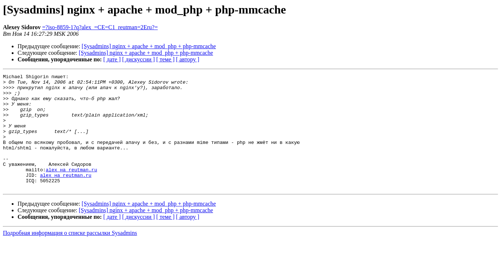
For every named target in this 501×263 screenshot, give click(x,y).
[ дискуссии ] (138, 59)
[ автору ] (187, 59)
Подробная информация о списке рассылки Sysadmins (70, 256)
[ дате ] (112, 59)
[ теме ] (165, 59)
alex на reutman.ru (71, 189)
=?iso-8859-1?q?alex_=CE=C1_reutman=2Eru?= (100, 27)
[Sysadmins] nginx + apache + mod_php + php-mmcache (149, 46)
